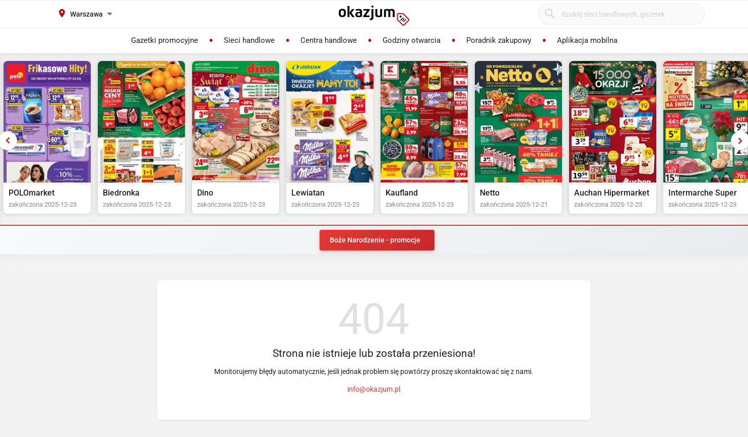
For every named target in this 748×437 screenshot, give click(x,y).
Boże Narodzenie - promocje (375, 240)
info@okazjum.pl (373, 389)
